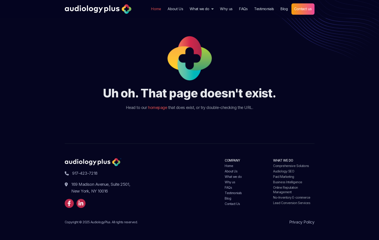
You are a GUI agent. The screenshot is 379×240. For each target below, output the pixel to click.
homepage (157, 107)
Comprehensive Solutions (291, 166)
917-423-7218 (81, 173)
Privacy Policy (302, 222)
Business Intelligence (287, 182)
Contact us (303, 9)
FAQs (243, 9)
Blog (284, 9)
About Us (175, 9)
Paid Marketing (283, 177)
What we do (199, 9)
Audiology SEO (283, 171)
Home (156, 9)
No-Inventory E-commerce (291, 197)
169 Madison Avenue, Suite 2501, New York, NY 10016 (97, 188)
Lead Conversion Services (291, 203)
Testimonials (264, 9)
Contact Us (232, 204)
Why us (226, 9)
